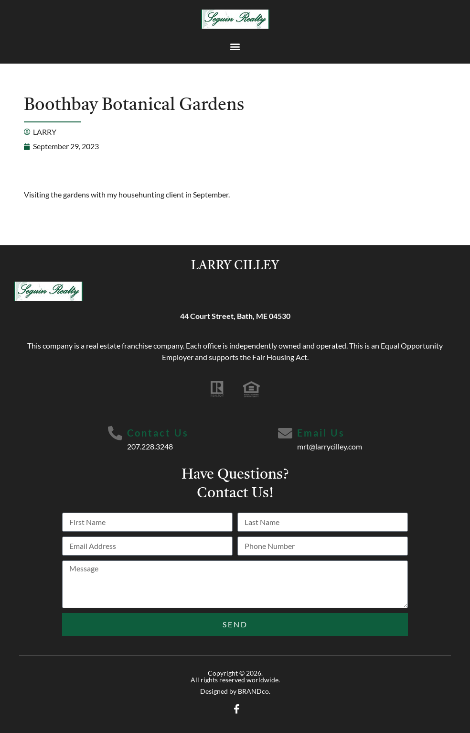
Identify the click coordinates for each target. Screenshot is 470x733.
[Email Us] (285, 433)
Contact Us (158, 432)
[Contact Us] (115, 433)
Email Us (321, 432)
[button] (235, 46)
